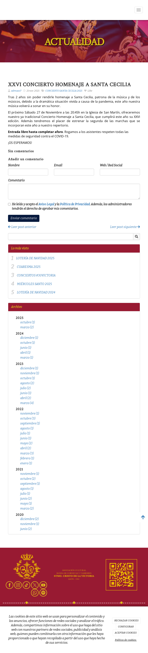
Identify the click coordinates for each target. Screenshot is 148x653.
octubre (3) (27, 418)
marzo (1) (26, 357)
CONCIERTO (52, 90)
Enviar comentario (24, 218)
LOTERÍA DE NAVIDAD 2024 (36, 292)
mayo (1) (26, 503)
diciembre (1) (29, 338)
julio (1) (25, 433)
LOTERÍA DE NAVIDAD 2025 (35, 258)
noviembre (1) (29, 373)
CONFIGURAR (126, 626)
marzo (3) (27, 453)
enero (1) (26, 463)
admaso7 (16, 90)
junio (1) (25, 347)
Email (58, 165)
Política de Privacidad (75, 204)
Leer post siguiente (125, 227)
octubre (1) (27, 322)
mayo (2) (26, 443)
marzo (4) (27, 403)
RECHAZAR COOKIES (126, 620)
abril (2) (25, 398)
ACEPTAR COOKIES (126, 632)
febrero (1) (27, 458)
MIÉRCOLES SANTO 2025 (34, 284)
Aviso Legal (46, 204)
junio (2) (26, 498)
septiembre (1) (30, 423)
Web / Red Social (111, 165)
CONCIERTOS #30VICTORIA (36, 275)
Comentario (16, 180)
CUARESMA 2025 (28, 267)
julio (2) (25, 388)
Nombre (14, 165)
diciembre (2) (29, 519)
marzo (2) (27, 327)
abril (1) (25, 352)
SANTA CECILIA (68, 90)
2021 (79, 90)
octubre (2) (27, 479)
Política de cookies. (126, 640)
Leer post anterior (22, 227)
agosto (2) (27, 383)
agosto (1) (26, 428)
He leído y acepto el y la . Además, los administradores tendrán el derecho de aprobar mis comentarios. (72, 206)
